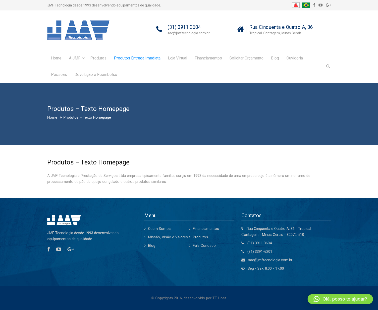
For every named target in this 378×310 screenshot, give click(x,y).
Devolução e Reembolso (95, 74)
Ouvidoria (294, 58)
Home (56, 58)
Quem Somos (159, 228)
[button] (340, 299)
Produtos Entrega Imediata (137, 58)
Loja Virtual (177, 58)
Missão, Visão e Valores (168, 237)
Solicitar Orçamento (246, 58)
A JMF (74, 58)
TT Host (219, 298)
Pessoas (59, 74)
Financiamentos (208, 58)
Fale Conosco (204, 245)
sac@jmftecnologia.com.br (270, 260)
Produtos (98, 58)
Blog (275, 58)
